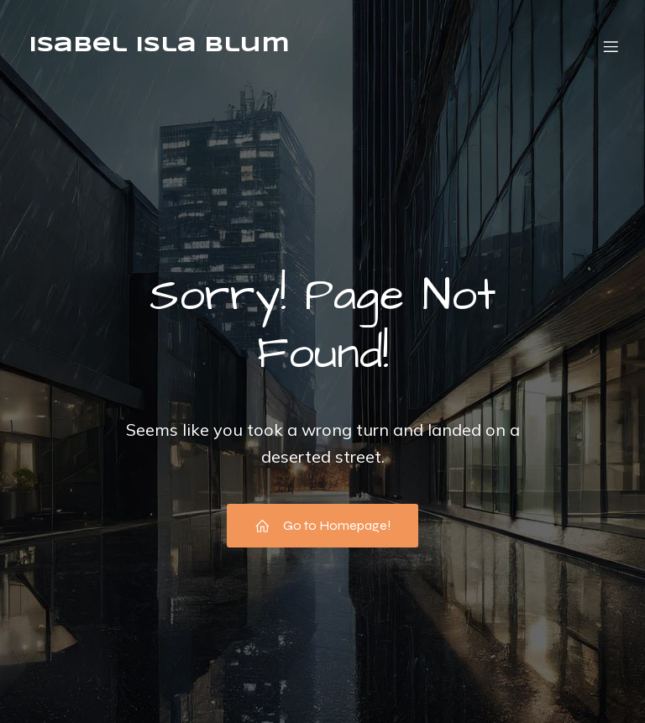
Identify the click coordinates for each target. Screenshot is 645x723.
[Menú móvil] (610, 46)
